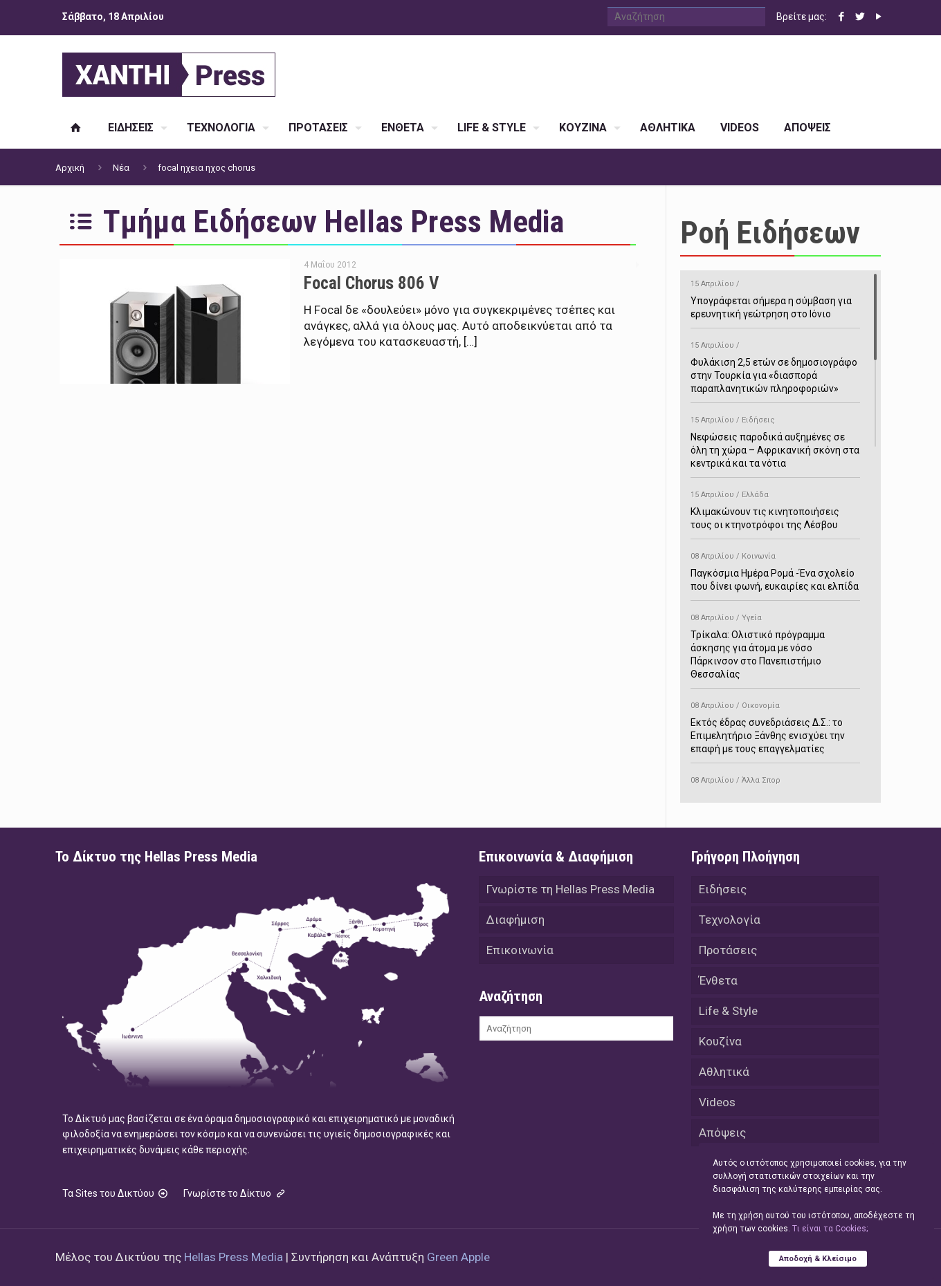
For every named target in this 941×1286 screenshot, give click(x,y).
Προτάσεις (728, 950)
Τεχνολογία (729, 919)
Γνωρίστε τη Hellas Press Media (570, 889)
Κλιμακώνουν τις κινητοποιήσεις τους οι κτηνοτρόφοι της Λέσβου (775, 507)
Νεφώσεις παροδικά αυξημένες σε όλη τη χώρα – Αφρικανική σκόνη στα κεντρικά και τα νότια (775, 439)
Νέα (121, 167)
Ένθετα (718, 980)
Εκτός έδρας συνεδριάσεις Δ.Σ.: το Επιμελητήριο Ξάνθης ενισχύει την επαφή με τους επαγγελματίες (775, 725)
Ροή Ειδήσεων (770, 232)
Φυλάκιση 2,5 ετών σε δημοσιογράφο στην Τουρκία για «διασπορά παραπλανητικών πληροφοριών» (775, 364)
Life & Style (728, 1011)
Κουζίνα (720, 1041)
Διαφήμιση (515, 919)
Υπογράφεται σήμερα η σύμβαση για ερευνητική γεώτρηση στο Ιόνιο (775, 296)
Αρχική (69, 167)
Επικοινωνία (520, 950)
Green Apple (458, 1257)
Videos (717, 1102)
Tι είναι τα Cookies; (830, 1228)
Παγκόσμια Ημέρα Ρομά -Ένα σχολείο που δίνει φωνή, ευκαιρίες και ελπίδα (775, 569)
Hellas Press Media (233, 1257)
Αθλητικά (724, 1072)
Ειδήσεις (723, 889)
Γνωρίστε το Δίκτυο (235, 1193)
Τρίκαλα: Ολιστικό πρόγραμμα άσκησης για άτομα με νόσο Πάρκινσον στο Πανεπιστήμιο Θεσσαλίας (775, 644)
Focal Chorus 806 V (371, 283)
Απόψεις (722, 1132)
